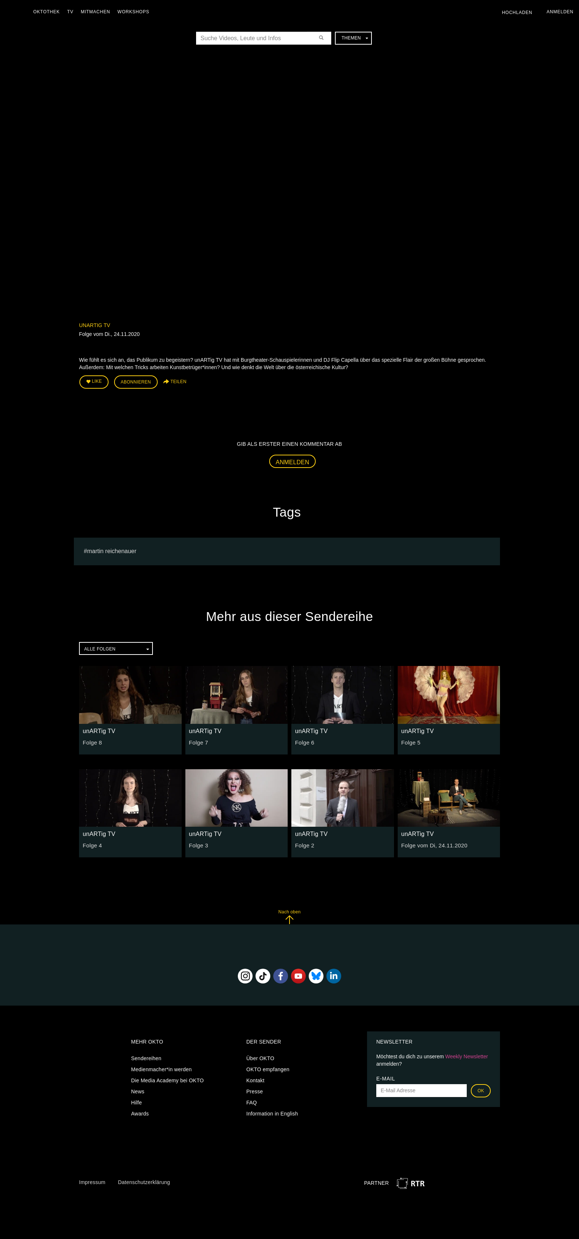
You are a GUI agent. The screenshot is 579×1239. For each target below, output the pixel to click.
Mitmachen (97, 11)
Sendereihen (146, 1056)
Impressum (92, 1180)
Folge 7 (198, 740)
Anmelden (292, 460)
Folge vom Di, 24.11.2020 (432, 843)
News (137, 1090)
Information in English (272, 1112)
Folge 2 (304, 843)
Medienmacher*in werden (161, 1067)
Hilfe (136, 1101)
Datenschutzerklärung (144, 1180)
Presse (254, 1090)
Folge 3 (198, 843)
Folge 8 (91, 740)
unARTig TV (94, 325)
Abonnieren (136, 381)
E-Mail (385, 1077)
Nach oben (289, 915)
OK (480, 1089)
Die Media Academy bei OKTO (167, 1079)
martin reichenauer (111, 549)
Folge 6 (304, 740)
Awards (140, 1112)
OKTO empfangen (268, 1067)
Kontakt (255, 1079)
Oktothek (48, 11)
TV (72, 11)
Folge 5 (410, 740)
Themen (355, 38)
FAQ (251, 1101)
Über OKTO (260, 1056)
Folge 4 (91, 843)
